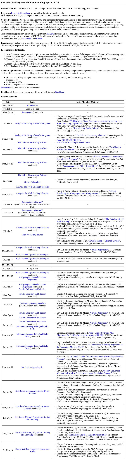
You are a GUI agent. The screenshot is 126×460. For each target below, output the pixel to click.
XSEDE (50, 34)
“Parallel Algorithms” (99, 250)
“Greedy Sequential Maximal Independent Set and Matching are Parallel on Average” (88, 372)
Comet (39, 38)
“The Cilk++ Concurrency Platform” (90, 135)
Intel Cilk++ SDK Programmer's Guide (73, 142)
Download (5, 88)
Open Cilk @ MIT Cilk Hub (69, 140)
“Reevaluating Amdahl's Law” (86, 128)
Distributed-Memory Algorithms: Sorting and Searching (32, 418)
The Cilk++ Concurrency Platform (32, 142)
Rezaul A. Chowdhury (20, 13)
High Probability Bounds (32, 235)
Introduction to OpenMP (32, 202)
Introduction (32, 105)
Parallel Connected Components (32, 317)
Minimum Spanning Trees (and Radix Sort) (32, 327)
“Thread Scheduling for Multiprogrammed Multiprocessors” (86, 192)
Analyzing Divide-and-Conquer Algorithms (32, 278)
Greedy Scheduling (32, 182)
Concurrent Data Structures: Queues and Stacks (32, 450)
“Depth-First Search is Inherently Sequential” (87, 435)
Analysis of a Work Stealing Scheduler (32, 187)
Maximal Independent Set (32, 367)
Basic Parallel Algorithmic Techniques (32, 254)
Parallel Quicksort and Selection (32, 289)
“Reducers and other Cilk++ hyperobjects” (80, 166)
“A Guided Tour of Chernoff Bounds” (104, 241)
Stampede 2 (27, 38)
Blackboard (60, 92)
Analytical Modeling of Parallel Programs (32, 123)
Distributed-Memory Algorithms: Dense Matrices (32, 392)
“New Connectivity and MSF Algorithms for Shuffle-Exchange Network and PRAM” (85, 334)
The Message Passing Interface (32, 303)
